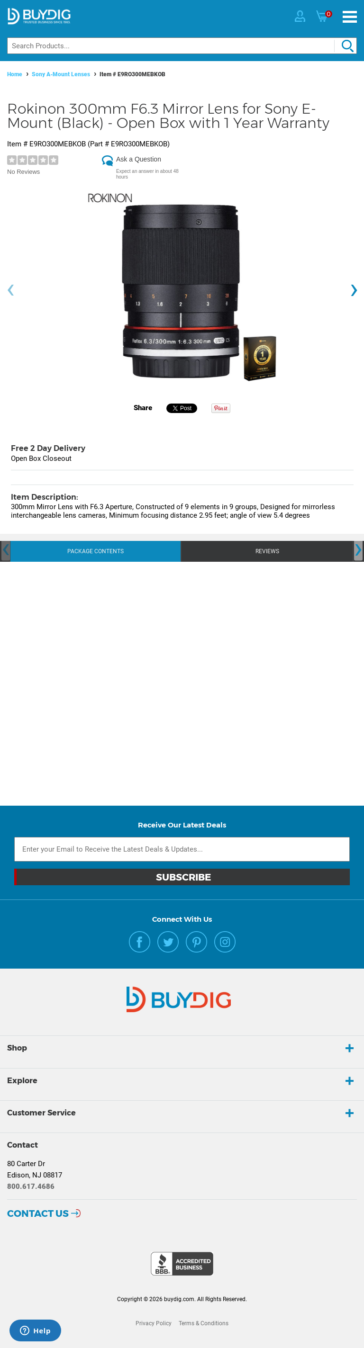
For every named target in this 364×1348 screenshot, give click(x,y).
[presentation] (10, 290)
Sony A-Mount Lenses (61, 74)
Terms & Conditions (203, 1323)
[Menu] (350, 17)
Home (14, 74)
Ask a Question (138, 159)
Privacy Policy (154, 1323)
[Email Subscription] (182, 849)
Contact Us (38, 1213)
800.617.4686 (31, 1186)
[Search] (182, 45)
